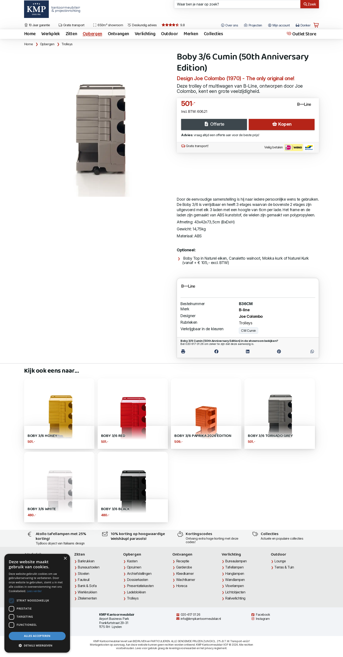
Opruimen (134, 567)
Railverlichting (235, 598)
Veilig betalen (289, 147)
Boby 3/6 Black (115, 509)
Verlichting (145, 34)
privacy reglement (215, 648)
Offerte (214, 124)
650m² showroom (108, 25)
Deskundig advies (142, 25)
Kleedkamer (185, 573)
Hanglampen (234, 573)
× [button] (65, 558)
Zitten (71, 34)
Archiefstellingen (139, 573)
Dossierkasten (137, 579)
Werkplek (50, 34)
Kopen (282, 124)
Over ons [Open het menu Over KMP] (229, 25)
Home (30, 34)
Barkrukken (86, 561)
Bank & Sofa (87, 586)
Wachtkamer (185, 579)
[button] (37, 645)
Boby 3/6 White (42, 509)
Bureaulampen (236, 561)
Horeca (181, 586)
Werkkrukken (87, 592)
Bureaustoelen (88, 567)
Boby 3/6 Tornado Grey (270, 436)
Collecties (213, 34)
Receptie (182, 561)
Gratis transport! (194, 146)
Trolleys (67, 44)
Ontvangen (118, 34)
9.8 (173, 25)
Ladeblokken (136, 592)
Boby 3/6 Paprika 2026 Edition (202, 436)
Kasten (132, 561)
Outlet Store (301, 34)
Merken (191, 34)
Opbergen (92, 34)
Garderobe (184, 567)
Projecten (253, 25)
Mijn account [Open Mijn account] (279, 25)
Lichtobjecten (235, 592)
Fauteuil (83, 579)
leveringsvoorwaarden (182, 648)
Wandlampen (235, 579)
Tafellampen (234, 567)
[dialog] (37, 603)
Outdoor (169, 34)
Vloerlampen (234, 586)
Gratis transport (71, 25)
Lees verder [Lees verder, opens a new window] (34, 591)
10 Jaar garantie (37, 25)
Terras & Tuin (284, 567)
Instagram (260, 619)
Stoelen (83, 573)
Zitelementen (87, 598)
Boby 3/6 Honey (42, 436)
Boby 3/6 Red (113, 436)
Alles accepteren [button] (37, 636)
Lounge (280, 561)
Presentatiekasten (140, 586)
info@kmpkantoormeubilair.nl (198, 619)
